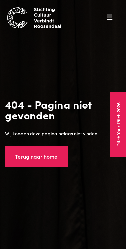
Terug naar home (36, 156)
